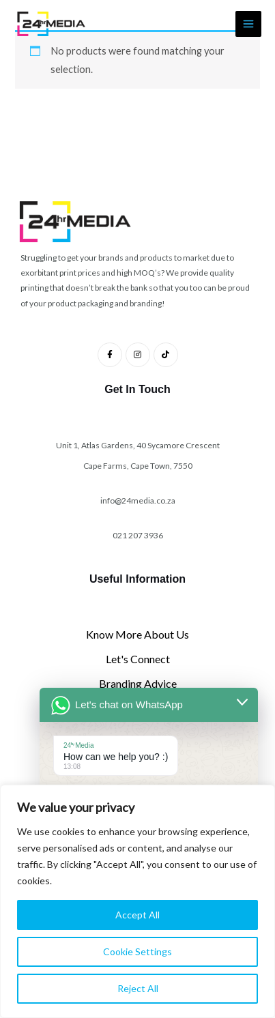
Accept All (137, 914)
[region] (137, 901)
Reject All (137, 988)
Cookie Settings (137, 951)
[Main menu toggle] (248, 24)
